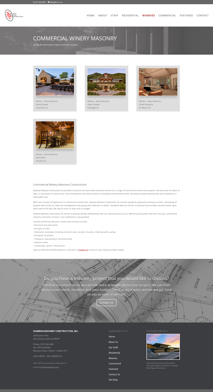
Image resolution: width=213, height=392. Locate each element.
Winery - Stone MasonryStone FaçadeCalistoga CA (98, 104)
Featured (113, 368)
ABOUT (102, 15)
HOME (91, 15)
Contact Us (83, 250)
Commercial (115, 363)
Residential (114, 352)
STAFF (114, 15)
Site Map (113, 379)
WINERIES (148, 15)
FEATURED (186, 15)
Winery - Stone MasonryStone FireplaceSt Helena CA (150, 104)
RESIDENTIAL (130, 15)
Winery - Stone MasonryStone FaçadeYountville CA (47, 104)
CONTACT (203, 15)
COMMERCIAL (167, 15)
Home (112, 336)
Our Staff (113, 347)
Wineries (113, 358)
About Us (113, 341)
